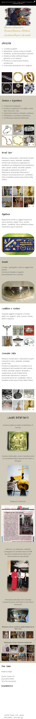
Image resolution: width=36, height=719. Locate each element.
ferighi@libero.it (7, 686)
